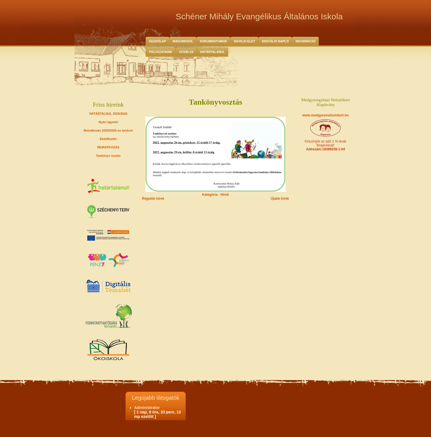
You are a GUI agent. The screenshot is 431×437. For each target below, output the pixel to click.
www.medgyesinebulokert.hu (325, 115)
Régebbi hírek (153, 199)
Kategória (209, 195)
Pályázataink (160, 52)
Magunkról (183, 41)
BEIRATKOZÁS (108, 147)
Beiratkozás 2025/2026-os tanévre (108, 130)
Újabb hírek (280, 199)
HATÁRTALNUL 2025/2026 (108, 113)
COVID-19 (186, 52)
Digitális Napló (275, 41)
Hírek (225, 195)
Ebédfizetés (108, 139)
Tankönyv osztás (108, 155)
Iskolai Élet (244, 41)
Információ (305, 41)
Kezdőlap (157, 41)
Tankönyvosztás (215, 102)
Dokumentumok (213, 41)
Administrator (147, 407)
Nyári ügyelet (108, 122)
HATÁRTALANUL (212, 52)
